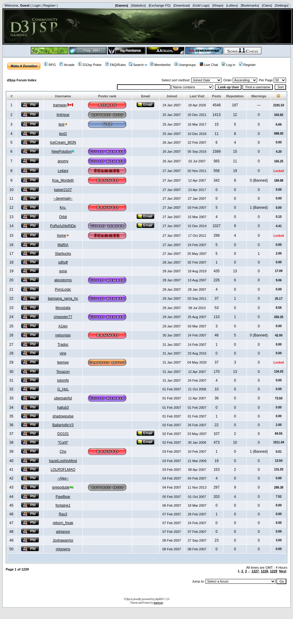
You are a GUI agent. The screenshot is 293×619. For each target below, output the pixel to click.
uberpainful (63, 398)
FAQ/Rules (115, 65)
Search (136, 65)
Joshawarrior (63, 540)
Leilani (63, 171)
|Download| (181, 5)
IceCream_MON (63, 142)
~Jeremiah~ (62, 198)
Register (49, 5)
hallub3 (63, 407)
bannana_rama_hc (63, 298)
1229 (273, 571)
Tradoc (62, 344)
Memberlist (160, 65)
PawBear (63, 497)
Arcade (66, 65)
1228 (264, 571)
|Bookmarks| (250, 5)
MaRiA (63, 245)
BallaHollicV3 (63, 425)
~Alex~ (62, 478)
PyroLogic (63, 289)
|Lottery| (232, 5)
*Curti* (63, 442)
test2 (63, 134)
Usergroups (185, 65)
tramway (60, 105)
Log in (228, 65)
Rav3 (63, 514)
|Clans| (267, 5)
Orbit (63, 217)
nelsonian (63, 335)
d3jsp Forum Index (21, 80)
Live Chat (209, 65)
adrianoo (63, 532)
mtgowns (63, 549)
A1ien (63, 326)
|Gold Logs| (201, 5)
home (61, 235)
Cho (63, 451)
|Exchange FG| (160, 5)
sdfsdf (63, 262)
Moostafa (62, 308)
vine (63, 353)
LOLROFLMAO (63, 469)
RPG (50, 65)
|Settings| (281, 5)
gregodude (60, 487)
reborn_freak (63, 523)
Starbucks (63, 254)
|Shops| (217, 5)
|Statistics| (138, 5)
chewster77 (63, 317)
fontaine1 (62, 505)
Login (37, 5)
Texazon (63, 372)
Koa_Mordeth (63, 180)
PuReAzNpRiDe (63, 226)
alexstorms (63, 280)
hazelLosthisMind (63, 461)
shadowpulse (63, 416)
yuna (63, 271)
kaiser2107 (63, 190)
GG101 (63, 434)
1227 (255, 571)
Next (282, 571)
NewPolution (62, 151)
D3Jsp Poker (90, 65)
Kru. (63, 207)
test (61, 124)
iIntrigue (63, 115)
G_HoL (63, 389)
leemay (63, 362)
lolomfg (63, 380)
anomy (63, 161)
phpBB (158, 599)
